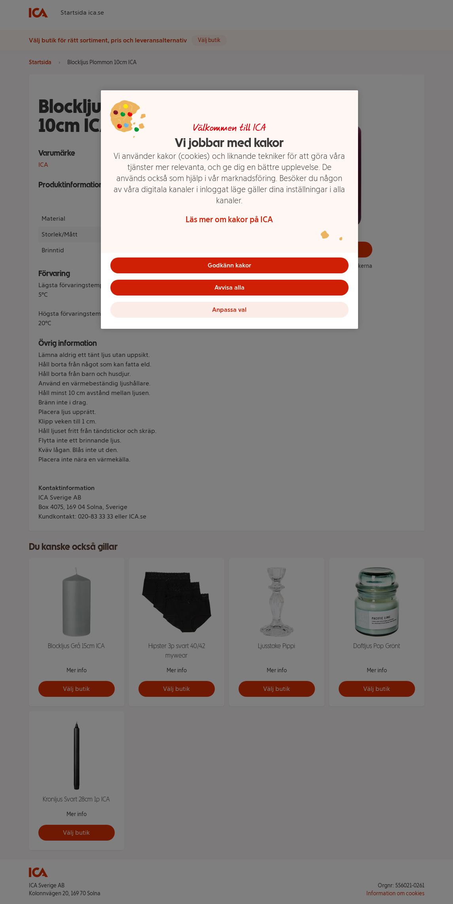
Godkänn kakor (229, 265)
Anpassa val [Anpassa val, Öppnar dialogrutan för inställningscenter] (229, 309)
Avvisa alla (229, 287)
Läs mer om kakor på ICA (229, 219)
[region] (229, 209)
